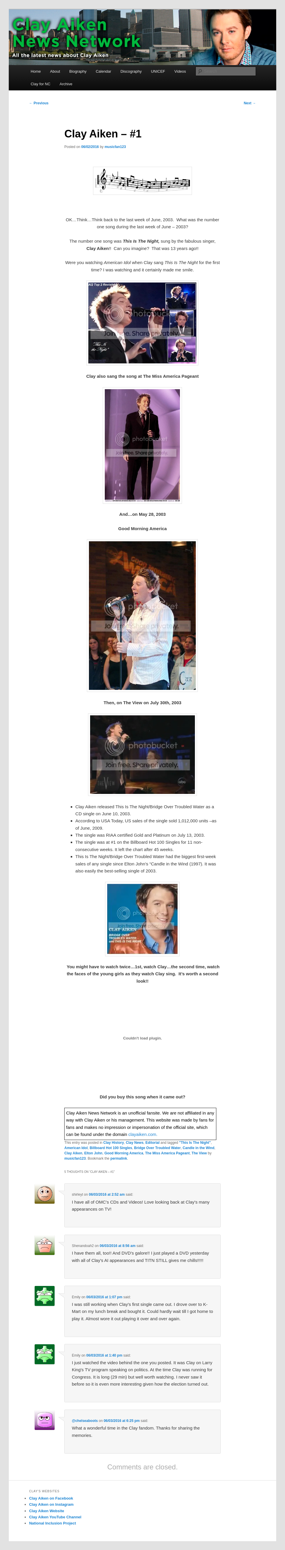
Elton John (93, 1153)
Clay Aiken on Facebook (51, 1498)
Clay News (135, 1143)
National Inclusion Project (52, 1523)
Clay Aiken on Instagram (51, 1504)
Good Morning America (123, 1153)
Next (250, 103)
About (55, 71)
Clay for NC (40, 84)
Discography (130, 71)
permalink (118, 1158)
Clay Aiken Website (46, 1511)
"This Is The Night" (195, 1143)
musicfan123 (115, 147)
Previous (38, 103)
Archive (66, 84)
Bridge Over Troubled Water (157, 1148)
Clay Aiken (73, 1153)
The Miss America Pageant (167, 1153)
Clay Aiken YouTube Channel (55, 1517)
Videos (180, 71)
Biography (78, 71)
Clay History (113, 1143)
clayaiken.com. (142, 1134)
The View (199, 1153)
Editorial (153, 1143)
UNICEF (158, 71)
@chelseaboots (85, 1421)
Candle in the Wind (198, 1148)
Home (36, 71)
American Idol (75, 1148)
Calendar (103, 71)
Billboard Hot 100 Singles (111, 1148)
